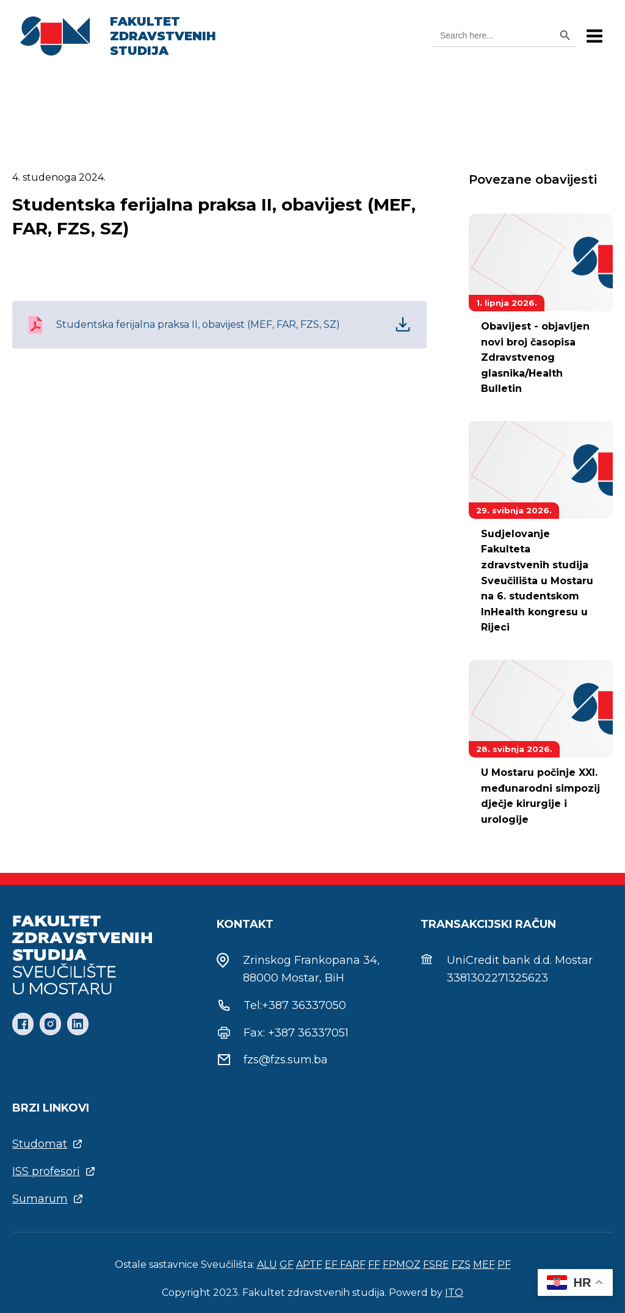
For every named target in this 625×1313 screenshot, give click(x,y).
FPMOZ (402, 1264)
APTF (309, 1264)
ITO (454, 1292)
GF (287, 1264)
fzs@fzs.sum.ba (286, 1059)
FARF (353, 1264)
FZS (461, 1264)
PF (504, 1264)
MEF (484, 1264)
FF (374, 1264)
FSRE (436, 1264)
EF (332, 1264)
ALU (267, 1264)
